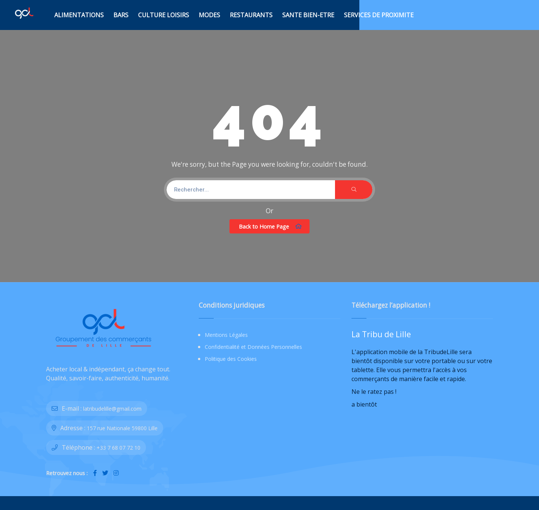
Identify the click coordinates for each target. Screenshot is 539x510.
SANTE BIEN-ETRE (308, 15)
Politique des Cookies (231, 358)
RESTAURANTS (251, 15)
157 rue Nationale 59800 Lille (122, 428)
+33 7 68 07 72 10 (118, 447)
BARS (120, 15)
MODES (209, 15)
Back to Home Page (270, 226)
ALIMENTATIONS (79, 15)
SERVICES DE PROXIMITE (379, 15)
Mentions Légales (226, 334)
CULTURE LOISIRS (163, 15)
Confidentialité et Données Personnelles (253, 346)
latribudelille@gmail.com (112, 408)
